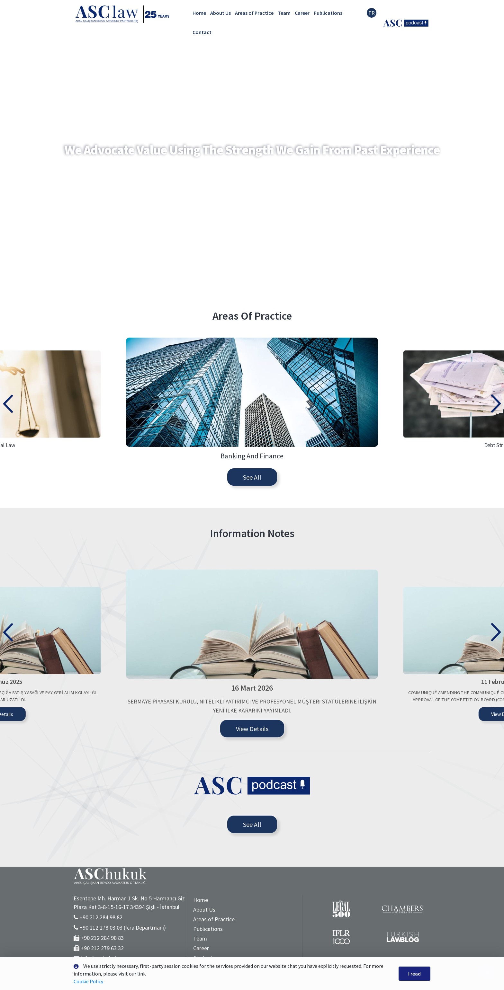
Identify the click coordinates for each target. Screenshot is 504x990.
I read (414, 973)
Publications (328, 13)
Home (199, 13)
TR (371, 13)
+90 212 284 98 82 (100, 917)
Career (302, 13)
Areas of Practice (254, 13)
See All (252, 523)
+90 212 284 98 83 (102, 937)
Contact (202, 32)
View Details (252, 808)
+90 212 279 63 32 (102, 948)
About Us (220, 13)
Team (284, 13)
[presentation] (8, 448)
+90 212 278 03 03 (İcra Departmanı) (122, 927)
